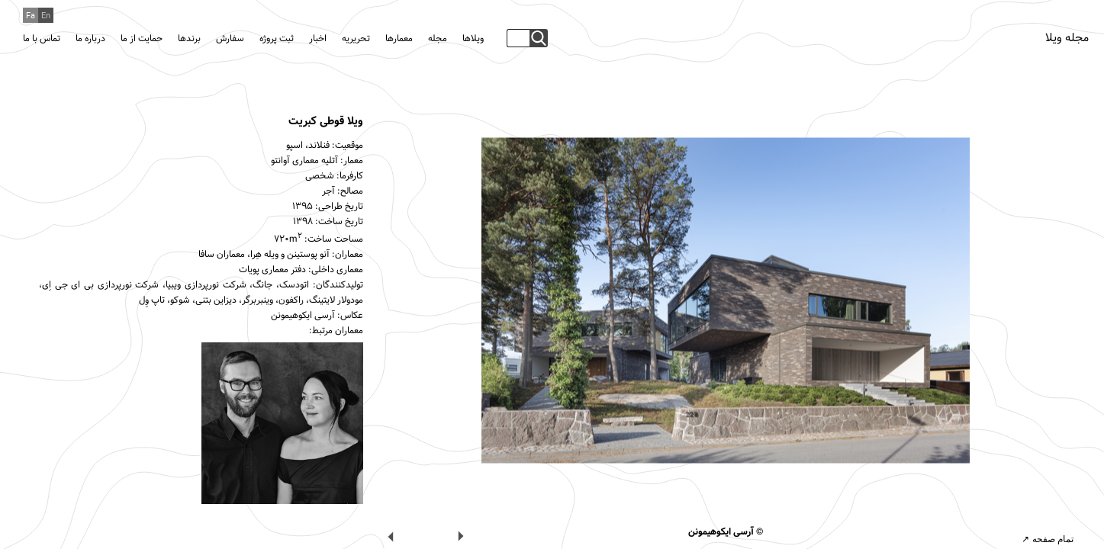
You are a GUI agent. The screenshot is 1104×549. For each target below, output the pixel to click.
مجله (437, 39)
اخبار (318, 39)
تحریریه (356, 39)
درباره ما (90, 39)
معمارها (399, 39)
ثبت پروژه (276, 39)
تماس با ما (41, 39)
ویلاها (473, 39)
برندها (189, 39)
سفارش (230, 39)
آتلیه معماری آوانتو (304, 161)
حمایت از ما (142, 39)
